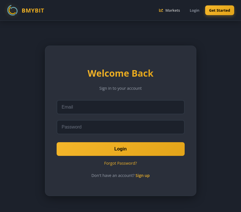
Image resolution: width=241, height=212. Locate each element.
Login (120, 148)
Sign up (142, 175)
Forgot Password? (120, 163)
